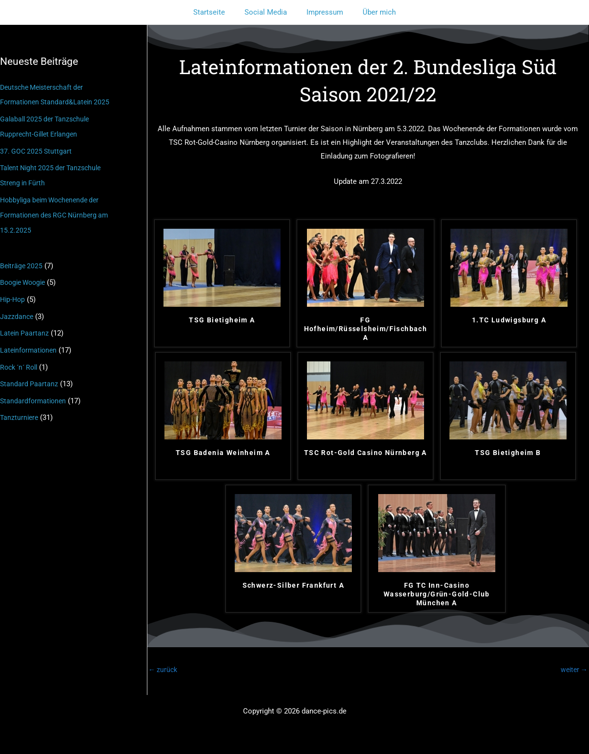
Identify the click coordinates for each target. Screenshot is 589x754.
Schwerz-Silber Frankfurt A (293, 585)
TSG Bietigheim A (222, 320)
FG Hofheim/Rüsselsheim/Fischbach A (365, 328)
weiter (573, 670)
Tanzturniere (20, 409)
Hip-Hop (13, 294)
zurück (163, 670)
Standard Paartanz (29, 376)
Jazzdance (17, 310)
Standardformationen (34, 393)
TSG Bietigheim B (508, 452)
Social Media (268, 12)
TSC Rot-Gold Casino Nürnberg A (365, 452)
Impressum (322, 12)
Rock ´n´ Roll (21, 360)
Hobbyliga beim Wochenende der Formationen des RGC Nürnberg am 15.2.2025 (57, 212)
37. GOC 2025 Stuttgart (37, 149)
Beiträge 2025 (22, 261)
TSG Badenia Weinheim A (223, 452)
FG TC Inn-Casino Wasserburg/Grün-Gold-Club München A (437, 594)
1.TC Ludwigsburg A (509, 320)
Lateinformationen (30, 343)
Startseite (216, 12)
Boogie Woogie (25, 277)
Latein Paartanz (25, 327)
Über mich (371, 12)
